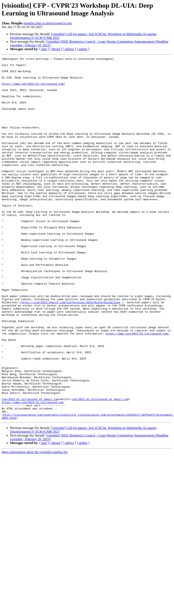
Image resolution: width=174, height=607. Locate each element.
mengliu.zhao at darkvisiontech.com (47, 23)
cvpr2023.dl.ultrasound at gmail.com (30, 468)
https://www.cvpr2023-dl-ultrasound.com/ (33, 89)
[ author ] (83, 49)
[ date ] (44, 49)
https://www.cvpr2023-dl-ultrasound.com (32, 471)
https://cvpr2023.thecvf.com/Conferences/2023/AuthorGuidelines (70, 351)
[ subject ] (69, 49)
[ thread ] (56, 49)
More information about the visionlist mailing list (35, 524)
